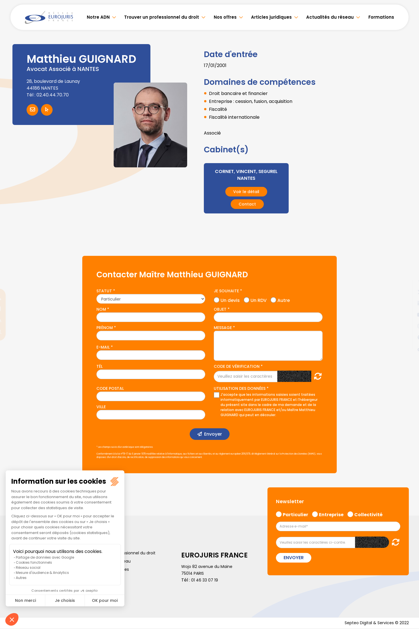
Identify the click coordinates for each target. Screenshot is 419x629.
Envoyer (213, 434)
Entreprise (331, 513)
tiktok (407, 348)
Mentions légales (106, 577)
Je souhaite (226, 291)
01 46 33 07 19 (206, 580)
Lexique (97, 586)
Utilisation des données (239, 388)
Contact (247, 204)
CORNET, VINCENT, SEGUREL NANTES (246, 174)
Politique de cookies (109, 569)
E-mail (103, 347)
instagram (407, 325)
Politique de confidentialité (36, 577)
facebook (407, 280)
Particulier (295, 513)
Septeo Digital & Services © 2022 (373, 623)
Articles (17, 594)
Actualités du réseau (330, 17)
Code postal (110, 388)
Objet (220, 309)
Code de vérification (237, 366)
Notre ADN (98, 17)
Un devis (230, 299)
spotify (407, 337)
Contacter (32, 110)
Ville (101, 407)
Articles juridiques (271, 17)
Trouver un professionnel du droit (161, 17)
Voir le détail (246, 191)
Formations (381, 17)
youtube (407, 314)
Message (223, 327)
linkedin (407, 303)
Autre (283, 299)
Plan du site (21, 586)
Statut (104, 291)
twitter (407, 292)
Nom (101, 309)
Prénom (104, 327)
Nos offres (225, 17)
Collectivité (368, 513)
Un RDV (258, 299)
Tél (99, 366)
